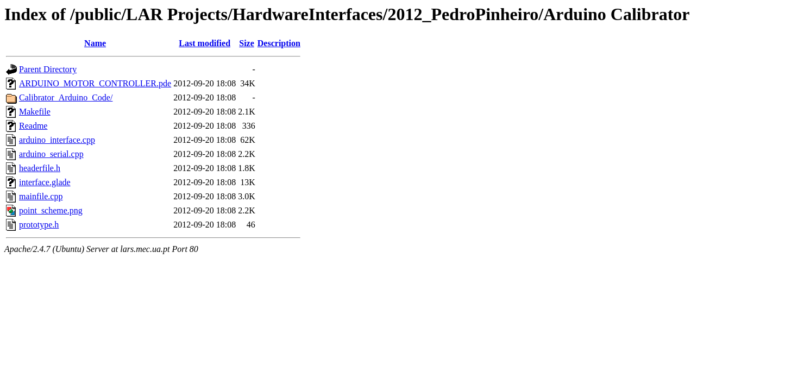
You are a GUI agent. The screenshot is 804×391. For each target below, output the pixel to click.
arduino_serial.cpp (51, 154)
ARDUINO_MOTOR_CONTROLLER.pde (95, 83)
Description (278, 43)
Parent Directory (48, 69)
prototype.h (39, 224)
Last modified (204, 43)
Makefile (35, 111)
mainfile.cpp (40, 196)
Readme (33, 125)
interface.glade (45, 182)
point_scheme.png (51, 210)
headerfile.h (39, 168)
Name (95, 43)
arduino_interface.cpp (57, 139)
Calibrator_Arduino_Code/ (65, 97)
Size (246, 43)
